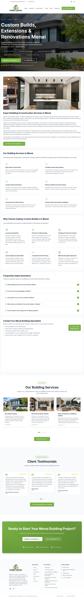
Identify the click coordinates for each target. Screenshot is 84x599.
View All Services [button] (42, 439)
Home (25, 8)
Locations (10, 19)
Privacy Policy (60, 596)
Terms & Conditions (71, 596)
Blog (51, 8)
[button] (32, 539)
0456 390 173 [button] (29, 60)
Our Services (39, 8)
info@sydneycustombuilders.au (69, 570)
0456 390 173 (66, 567)
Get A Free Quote (68, 8)
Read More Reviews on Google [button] (42, 504)
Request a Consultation (11, 60)
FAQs (46, 8)
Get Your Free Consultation (14, 143)
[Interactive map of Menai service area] (42, 355)
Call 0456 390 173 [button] (53, 539)
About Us (31, 8)
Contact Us (57, 8)
